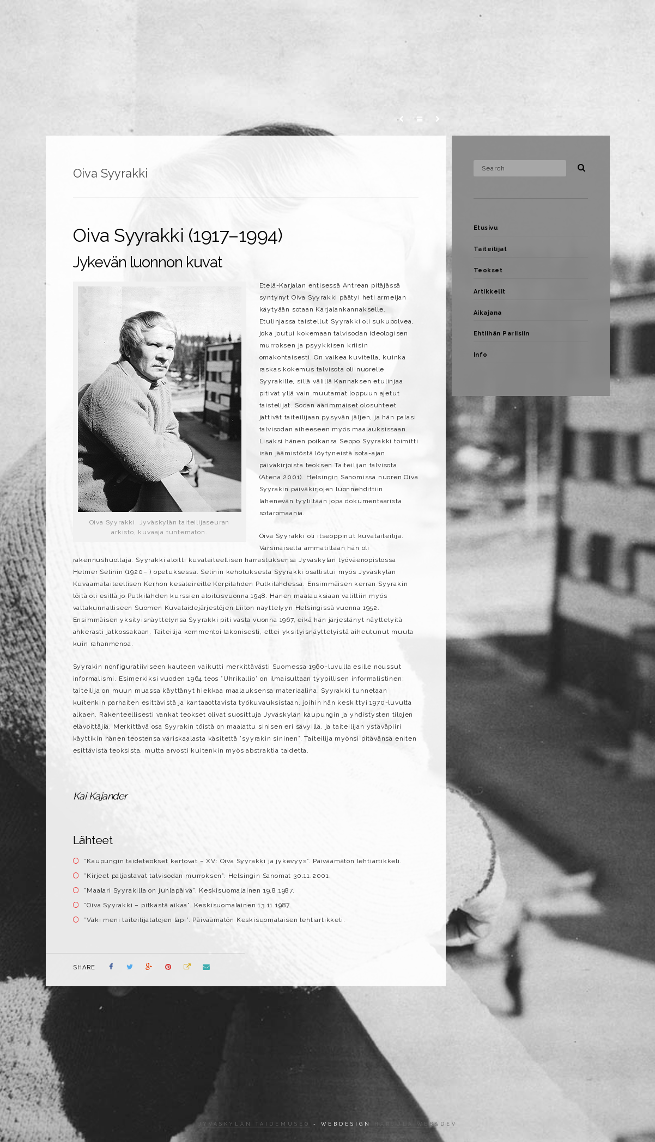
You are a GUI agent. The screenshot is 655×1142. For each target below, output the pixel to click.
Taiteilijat (283, 18)
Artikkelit (391, 18)
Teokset (338, 18)
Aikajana (446, 18)
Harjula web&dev (415, 1124)
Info (572, 18)
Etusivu (230, 18)
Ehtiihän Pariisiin (513, 18)
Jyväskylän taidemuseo (254, 1124)
